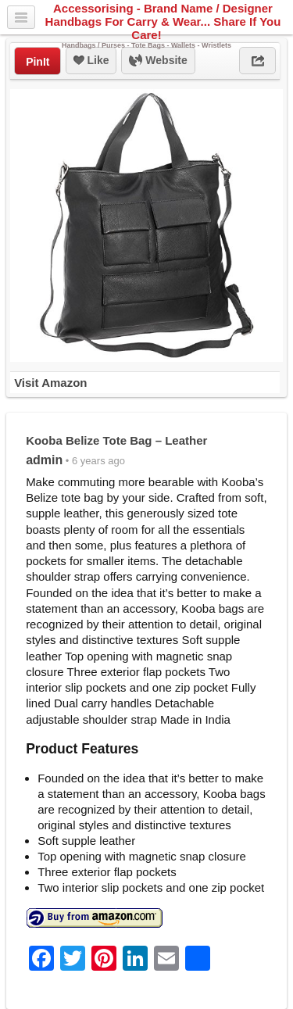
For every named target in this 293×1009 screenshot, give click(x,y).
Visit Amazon (50, 382)
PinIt (37, 61)
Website (158, 61)
